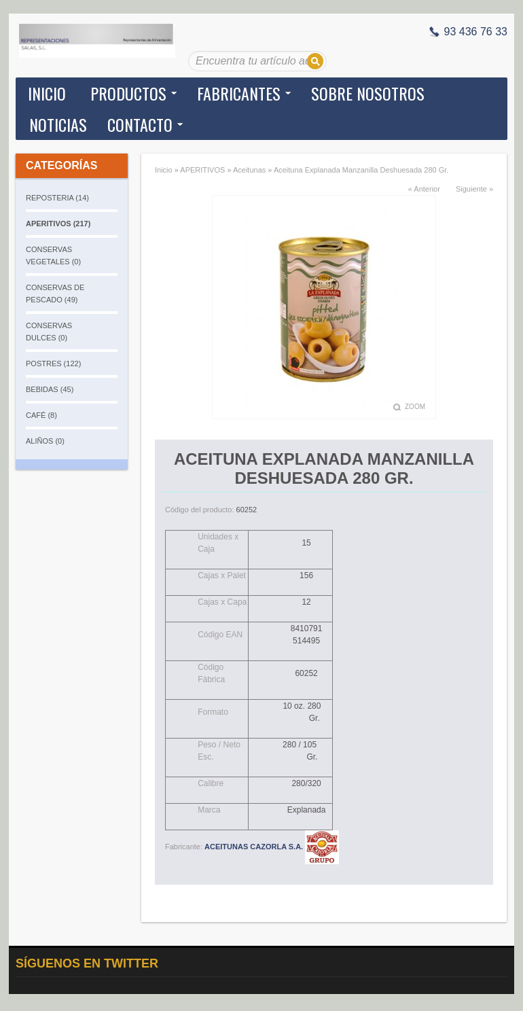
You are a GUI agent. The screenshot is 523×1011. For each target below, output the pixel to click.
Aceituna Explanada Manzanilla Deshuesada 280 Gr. (361, 170)
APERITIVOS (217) (58, 223)
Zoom (415, 406)
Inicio (47, 93)
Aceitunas (249, 170)
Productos (128, 93)
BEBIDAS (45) (49, 389)
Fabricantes (239, 93)
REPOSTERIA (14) (57, 198)
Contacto (140, 124)
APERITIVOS (202, 170)
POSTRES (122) (53, 363)
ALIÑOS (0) (45, 441)
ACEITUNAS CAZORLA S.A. (271, 846)
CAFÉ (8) (41, 415)
